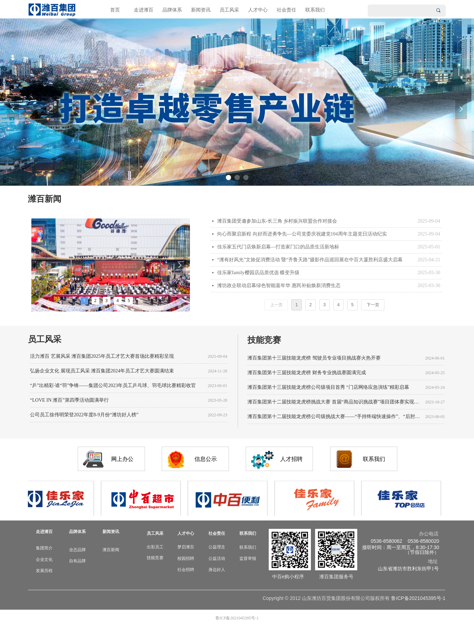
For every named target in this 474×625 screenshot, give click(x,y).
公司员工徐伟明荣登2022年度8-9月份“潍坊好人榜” (84, 415)
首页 (115, 10)
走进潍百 (143, 10)
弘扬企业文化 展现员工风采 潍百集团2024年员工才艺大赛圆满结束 (102, 372)
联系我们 (315, 10)
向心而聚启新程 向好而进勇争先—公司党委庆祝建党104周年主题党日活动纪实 (302, 234)
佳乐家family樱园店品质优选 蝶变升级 (258, 272)
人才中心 (258, 10)
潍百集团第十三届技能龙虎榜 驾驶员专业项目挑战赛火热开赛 (314, 359)
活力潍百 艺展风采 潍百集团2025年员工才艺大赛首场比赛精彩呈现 (102, 357)
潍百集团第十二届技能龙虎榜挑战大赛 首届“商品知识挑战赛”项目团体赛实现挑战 (334, 403)
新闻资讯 (201, 10)
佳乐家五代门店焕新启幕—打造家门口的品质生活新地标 (278, 246)
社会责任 (286, 10)
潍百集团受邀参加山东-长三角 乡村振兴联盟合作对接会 (277, 221)
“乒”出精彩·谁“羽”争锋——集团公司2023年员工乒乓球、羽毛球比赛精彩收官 (113, 386)
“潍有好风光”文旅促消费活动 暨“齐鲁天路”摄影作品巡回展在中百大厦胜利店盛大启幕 (310, 259)
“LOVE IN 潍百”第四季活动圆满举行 (69, 401)
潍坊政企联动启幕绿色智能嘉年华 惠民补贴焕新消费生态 (279, 285)
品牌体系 (172, 10)
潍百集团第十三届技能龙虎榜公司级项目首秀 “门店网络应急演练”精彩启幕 (328, 388)
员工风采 (229, 10)
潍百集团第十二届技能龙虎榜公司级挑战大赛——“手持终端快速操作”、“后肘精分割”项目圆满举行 (334, 417)
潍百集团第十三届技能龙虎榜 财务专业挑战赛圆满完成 (306, 373)
